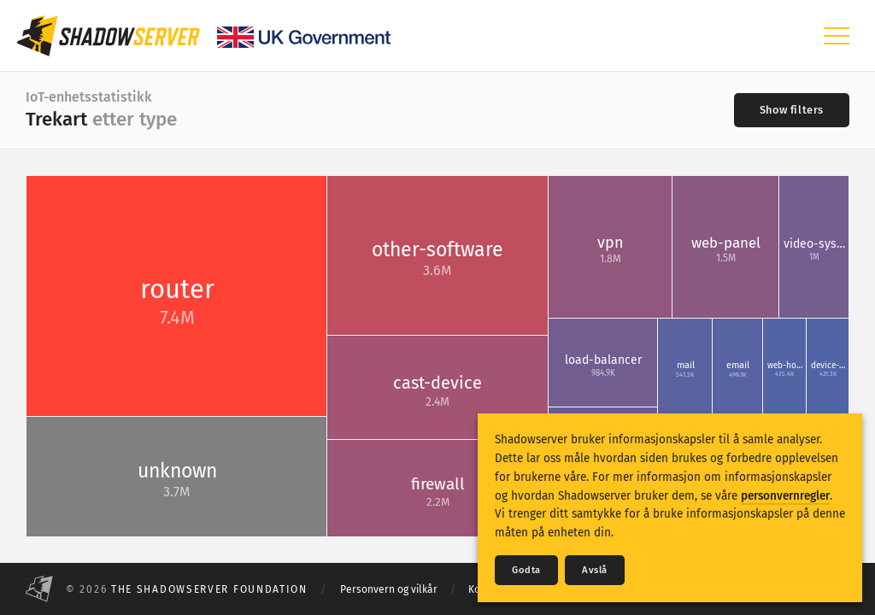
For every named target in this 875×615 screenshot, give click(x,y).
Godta (526, 570)
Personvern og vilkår (389, 589)
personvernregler (785, 496)
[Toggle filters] (791, 110)
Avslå (595, 570)
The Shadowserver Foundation (209, 589)
